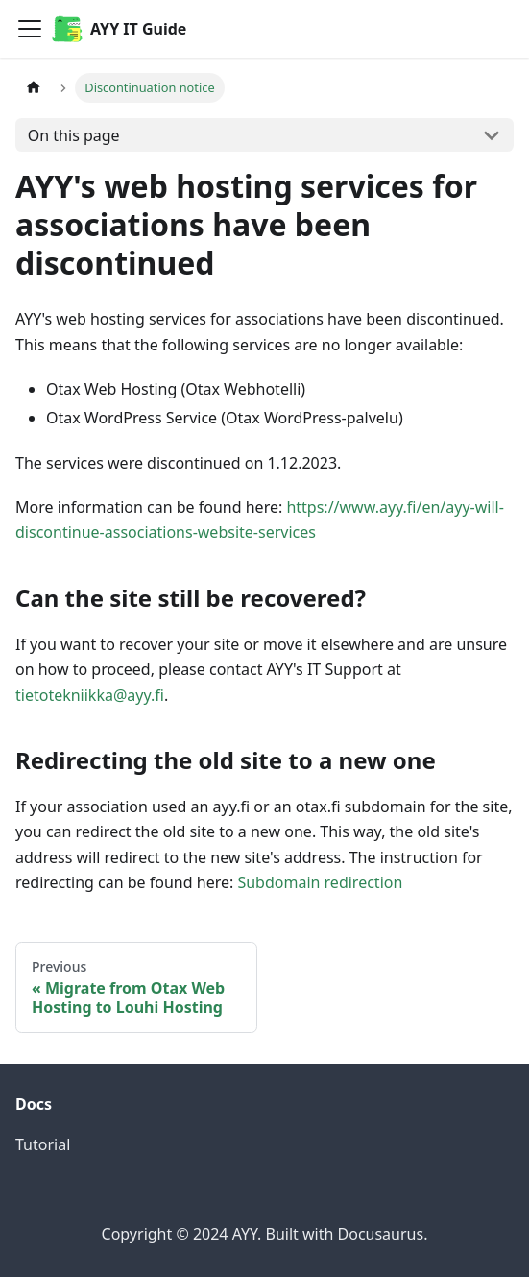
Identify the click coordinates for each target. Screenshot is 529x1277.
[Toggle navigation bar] (29, 28)
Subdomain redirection (319, 882)
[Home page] (33, 88)
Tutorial (42, 1144)
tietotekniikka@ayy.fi (89, 695)
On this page (74, 135)
